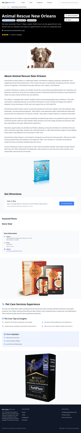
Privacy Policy (66, 415)
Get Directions (66, 203)
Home (23, 2)
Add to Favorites (72, 16)
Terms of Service (67, 417)
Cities (30, 2)
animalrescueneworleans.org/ (13, 30)
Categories (40, 2)
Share (68, 20)
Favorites (49, 2)
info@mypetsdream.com (69, 412)
